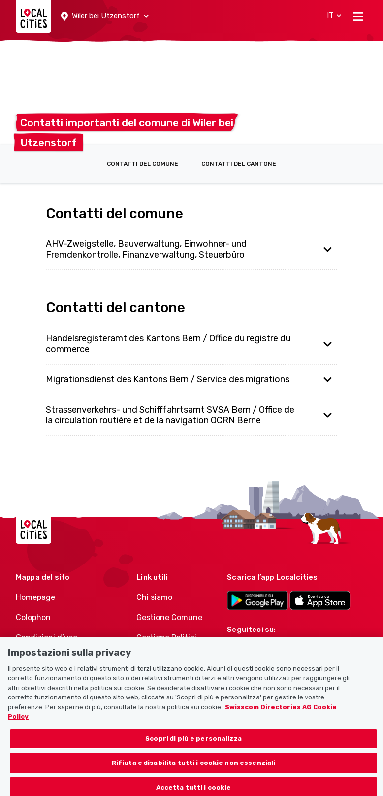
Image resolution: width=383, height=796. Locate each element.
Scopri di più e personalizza (193, 744)
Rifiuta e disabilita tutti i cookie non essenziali (194, 768)
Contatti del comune (142, 163)
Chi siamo (154, 597)
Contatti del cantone (238, 163)
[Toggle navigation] (358, 16)
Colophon (33, 617)
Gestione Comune (169, 617)
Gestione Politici (166, 637)
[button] (105, 16)
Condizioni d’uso (46, 637)
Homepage (35, 597)
